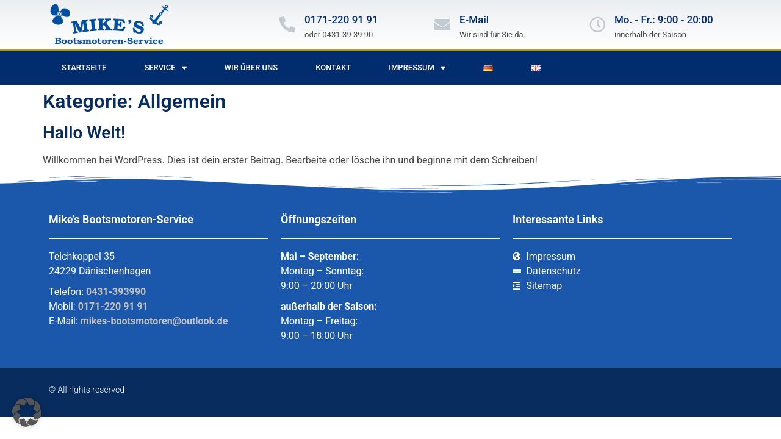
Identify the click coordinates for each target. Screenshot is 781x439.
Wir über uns (251, 67)
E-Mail (474, 19)
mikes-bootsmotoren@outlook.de (154, 321)
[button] (27, 412)
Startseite (84, 67)
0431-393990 (116, 292)
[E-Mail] (442, 24)
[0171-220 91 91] (287, 24)
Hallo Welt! (84, 133)
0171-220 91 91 (341, 19)
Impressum (417, 68)
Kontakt (333, 67)
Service (165, 68)
